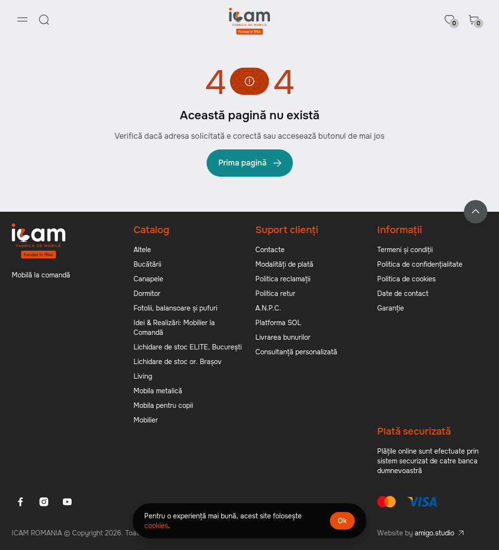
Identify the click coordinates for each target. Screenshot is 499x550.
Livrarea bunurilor (282, 337)
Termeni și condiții (405, 250)
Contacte (270, 250)
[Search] (44, 19)
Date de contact (402, 294)
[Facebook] (20, 502)
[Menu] (22, 19)
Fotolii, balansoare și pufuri (175, 308)
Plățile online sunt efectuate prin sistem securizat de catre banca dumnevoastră (428, 461)
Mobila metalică (158, 391)
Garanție (390, 308)
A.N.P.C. (268, 308)
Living (143, 376)
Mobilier (146, 420)
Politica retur (275, 294)
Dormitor (147, 294)
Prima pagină (250, 163)
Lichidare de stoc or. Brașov (178, 362)
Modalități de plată (284, 264)
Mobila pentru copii (163, 406)
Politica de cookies (406, 279)
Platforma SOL (278, 323)
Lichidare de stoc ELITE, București (188, 347)
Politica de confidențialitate (419, 264)
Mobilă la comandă (41, 275)
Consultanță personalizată (296, 352)
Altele (142, 250)
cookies (156, 525)
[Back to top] (475, 212)
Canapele (148, 279)
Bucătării (147, 264)
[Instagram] (44, 502)
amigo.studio (434, 533)
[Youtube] (67, 502)
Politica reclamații (282, 279)
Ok (342, 520)
